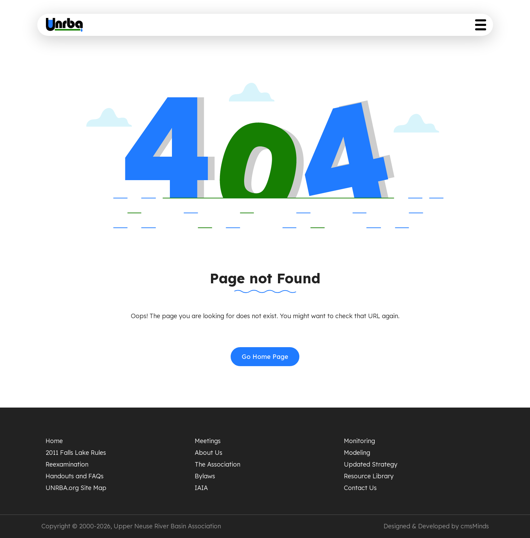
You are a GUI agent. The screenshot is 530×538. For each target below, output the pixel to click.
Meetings (208, 441)
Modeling (357, 453)
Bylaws (205, 476)
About (268, 27)
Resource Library (455, 27)
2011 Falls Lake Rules (76, 453)
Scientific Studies (317, 27)
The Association (217, 464)
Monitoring (359, 441)
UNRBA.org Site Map (76, 488)
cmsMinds (475, 526)
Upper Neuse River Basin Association (167, 526)
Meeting (232, 27)
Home (197, 27)
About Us (208, 453)
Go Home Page (265, 357)
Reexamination (67, 464)
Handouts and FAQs (75, 476)
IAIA (201, 488)
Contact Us (360, 488)
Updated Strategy (385, 27)
